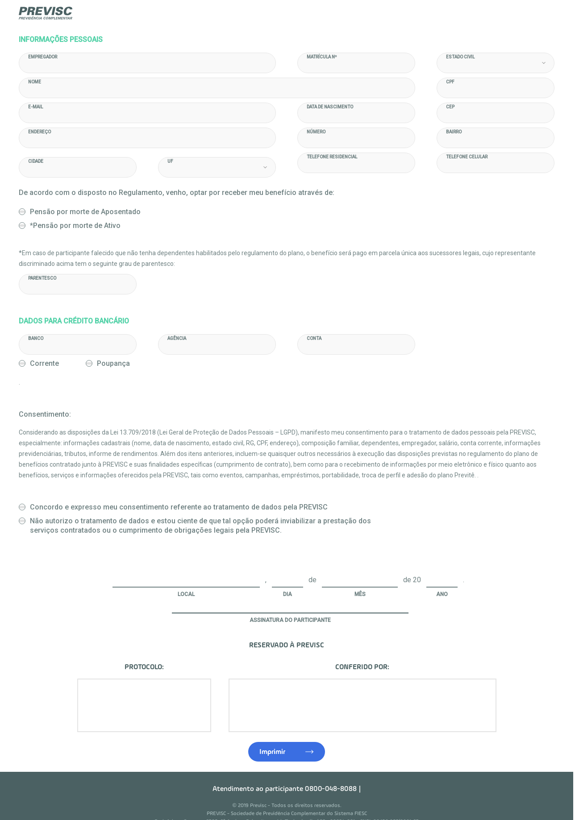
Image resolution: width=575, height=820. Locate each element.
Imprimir (273, 733)
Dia (288, 576)
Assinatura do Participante (291, 602)
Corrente (463, 341)
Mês (361, 576)
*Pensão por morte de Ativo (76, 225)
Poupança (524, 341)
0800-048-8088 (332, 770)
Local (187, 576)
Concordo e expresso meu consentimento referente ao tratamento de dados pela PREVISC (180, 489)
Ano (443, 576)
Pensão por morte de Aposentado (86, 211)
